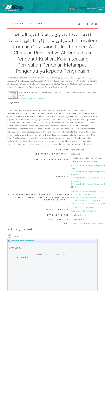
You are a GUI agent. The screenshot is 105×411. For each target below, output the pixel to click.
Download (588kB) (26, 98)
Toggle (5, 5)
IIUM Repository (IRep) (24, 24)
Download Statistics (21, 240)
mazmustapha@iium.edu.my (84, 211)
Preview (40, 98)
